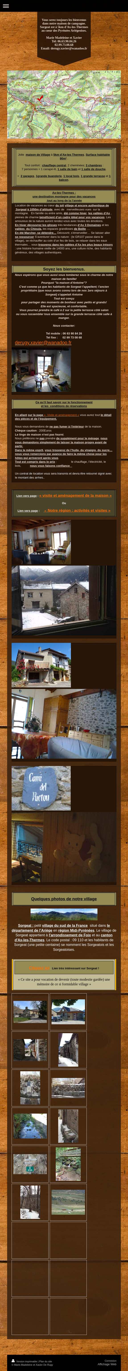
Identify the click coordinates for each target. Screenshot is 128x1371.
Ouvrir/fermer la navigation (64, 6)
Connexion (110, 1360)
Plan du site (45, 1361)
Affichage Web (107, 1364)
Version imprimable (25, 1361)
